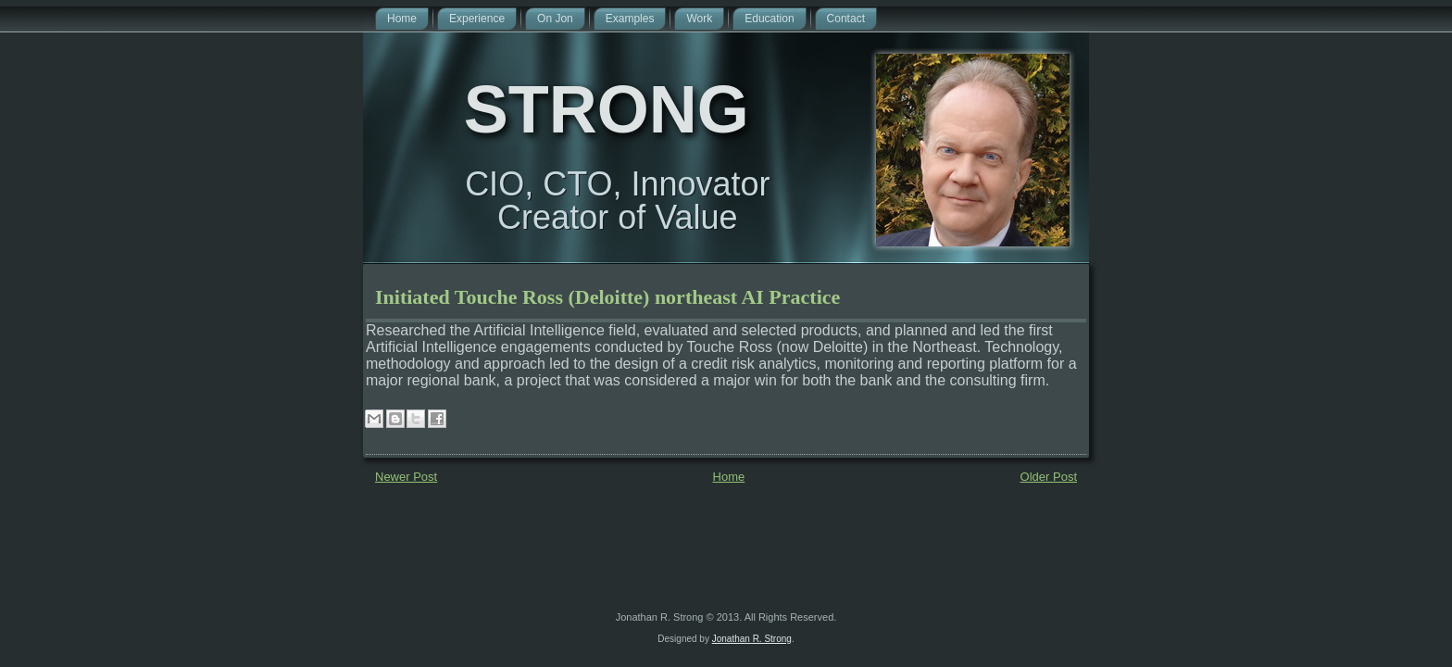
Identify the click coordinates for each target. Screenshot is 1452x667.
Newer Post (406, 477)
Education (769, 18)
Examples (630, 18)
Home (402, 18)
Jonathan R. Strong (752, 639)
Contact (846, 18)
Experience (477, 18)
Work (699, 18)
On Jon (555, 18)
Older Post (1048, 477)
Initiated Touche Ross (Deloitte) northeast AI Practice (607, 296)
